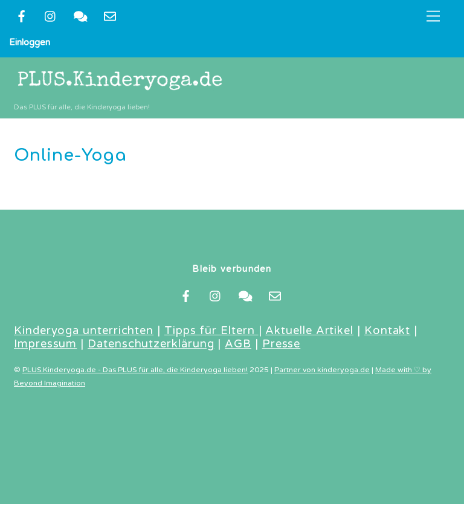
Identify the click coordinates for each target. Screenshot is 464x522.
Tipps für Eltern (211, 330)
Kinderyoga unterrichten (83, 330)
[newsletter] (110, 15)
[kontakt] (80, 15)
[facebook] (21, 15)
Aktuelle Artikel (309, 330)
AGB (238, 343)
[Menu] (433, 16)
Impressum (45, 343)
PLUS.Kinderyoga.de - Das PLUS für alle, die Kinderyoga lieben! (135, 370)
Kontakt (387, 330)
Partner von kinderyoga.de (322, 370)
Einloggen (29, 42)
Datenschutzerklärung (151, 343)
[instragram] (51, 15)
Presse (281, 343)
